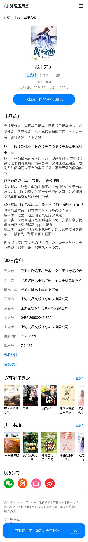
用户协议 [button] (10, 511)
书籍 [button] (17, 17)
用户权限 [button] (37, 507)
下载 (74, 530)
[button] (16, 6)
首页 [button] (7, 17)
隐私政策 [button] (11, 364)
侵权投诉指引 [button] (68, 507)
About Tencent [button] (27, 502)
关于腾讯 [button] (10, 502)
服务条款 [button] (45, 502)
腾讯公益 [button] (10, 507)
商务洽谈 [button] (58, 502)
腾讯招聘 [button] (72, 502)
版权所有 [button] (23, 507)
